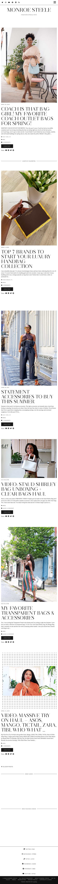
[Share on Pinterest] (13, 150)
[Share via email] (6, 150)
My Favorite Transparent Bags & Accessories (27, 613)
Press (14, 879)
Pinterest (29, 868)
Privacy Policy (32, 879)
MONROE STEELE (29, 10)
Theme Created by (29, 881)
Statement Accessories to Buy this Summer (27, 396)
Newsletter (22, 879)
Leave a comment (7, 508)
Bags (4, 282)
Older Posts (7, 766)
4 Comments (5, 746)
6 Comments (5, 285)
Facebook (29, 864)
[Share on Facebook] (8, 150)
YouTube (29, 873)
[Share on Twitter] (11, 150)
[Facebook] (12, 2)
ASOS (4, 631)
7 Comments (5, 420)
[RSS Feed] (19, 2)
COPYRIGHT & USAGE (46, 879)
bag (4, 139)
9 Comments (5, 142)
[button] (55, 2)
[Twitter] (2, 2)
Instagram (29, 854)
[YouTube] (9, 2)
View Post (7, 146)
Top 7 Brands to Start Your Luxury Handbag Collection (26, 259)
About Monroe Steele (42, 878)
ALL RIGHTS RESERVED (26, 878)
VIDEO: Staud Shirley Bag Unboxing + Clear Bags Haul (28, 489)
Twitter (29, 849)
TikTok (29, 859)
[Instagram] (5, 2)
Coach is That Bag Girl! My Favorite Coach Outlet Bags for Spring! (27, 116)
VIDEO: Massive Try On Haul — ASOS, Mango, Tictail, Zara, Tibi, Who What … (29, 722)
